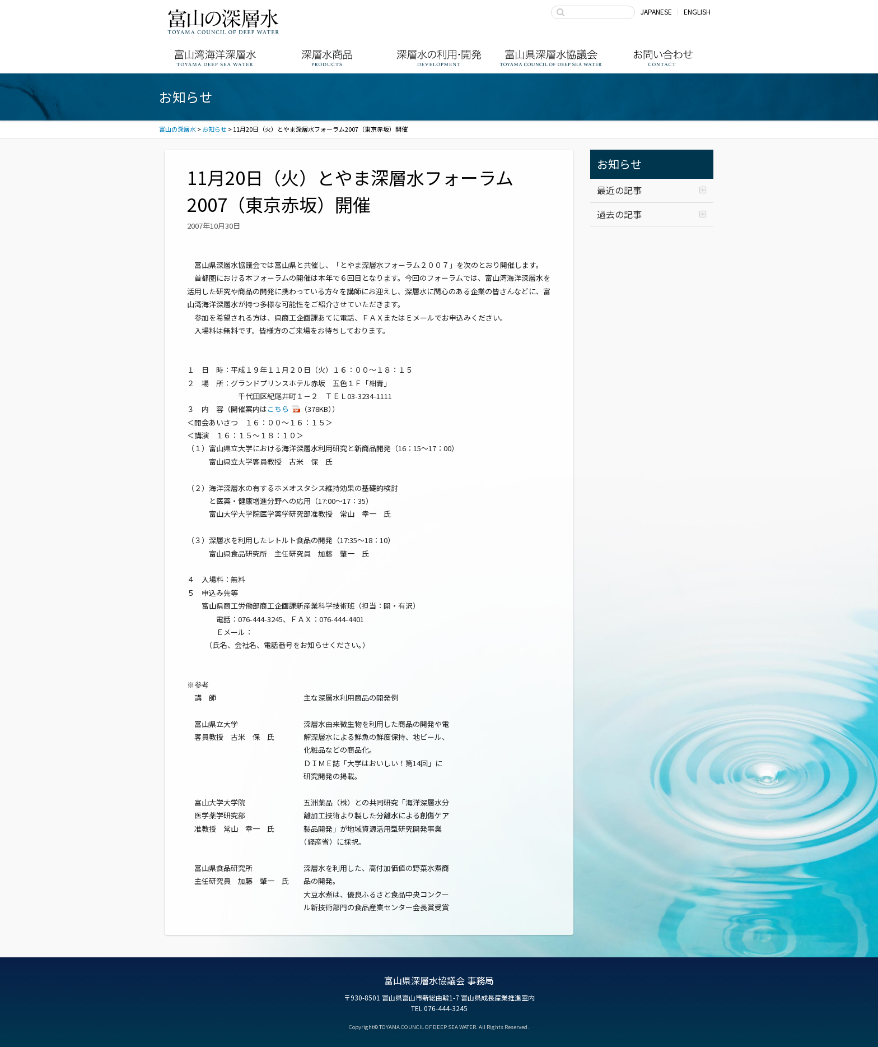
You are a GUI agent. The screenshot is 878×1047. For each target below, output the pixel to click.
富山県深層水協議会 (551, 58)
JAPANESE (656, 11)
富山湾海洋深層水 (215, 58)
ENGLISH (697, 11)
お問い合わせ (663, 58)
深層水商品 (327, 58)
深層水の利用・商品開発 (439, 58)
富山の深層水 (223, 21)
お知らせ (619, 164)
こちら (278, 409)
